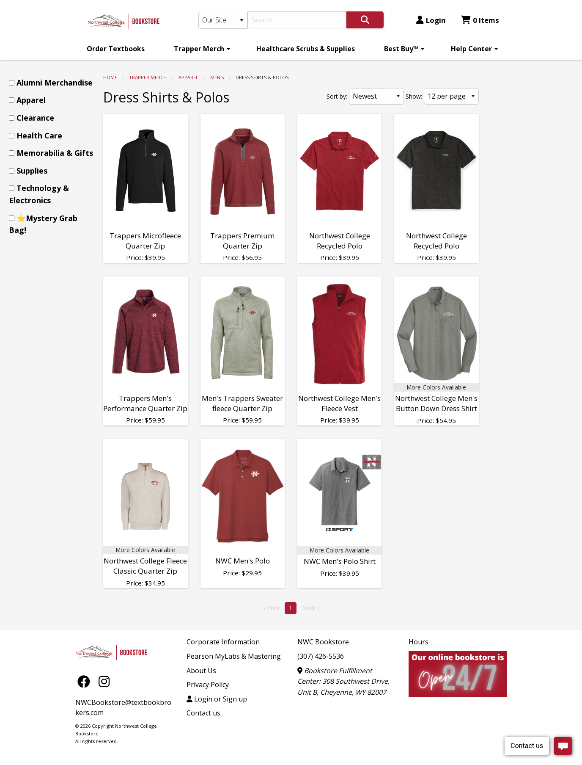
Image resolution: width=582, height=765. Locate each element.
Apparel (188, 77)
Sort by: (337, 96)
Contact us (203, 713)
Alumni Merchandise (54, 82)
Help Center (471, 48)
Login (431, 20)
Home (110, 77)
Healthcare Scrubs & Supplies (305, 48)
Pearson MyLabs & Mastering (234, 656)
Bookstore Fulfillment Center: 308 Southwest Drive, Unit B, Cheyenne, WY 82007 (343, 681)
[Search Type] (222, 20)
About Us (201, 670)
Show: (414, 96)
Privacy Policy (208, 684)
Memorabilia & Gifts (54, 153)
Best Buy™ (401, 48)
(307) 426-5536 (320, 656)
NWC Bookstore (323, 641)
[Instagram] (104, 681)
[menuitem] (115, 49)
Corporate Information (223, 641)
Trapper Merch (199, 48)
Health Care (39, 135)
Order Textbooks (116, 48)
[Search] (297, 19)
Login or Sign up (217, 699)
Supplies (31, 171)
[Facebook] (85, 681)
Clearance (35, 118)
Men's (217, 77)
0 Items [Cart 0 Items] (480, 20)
